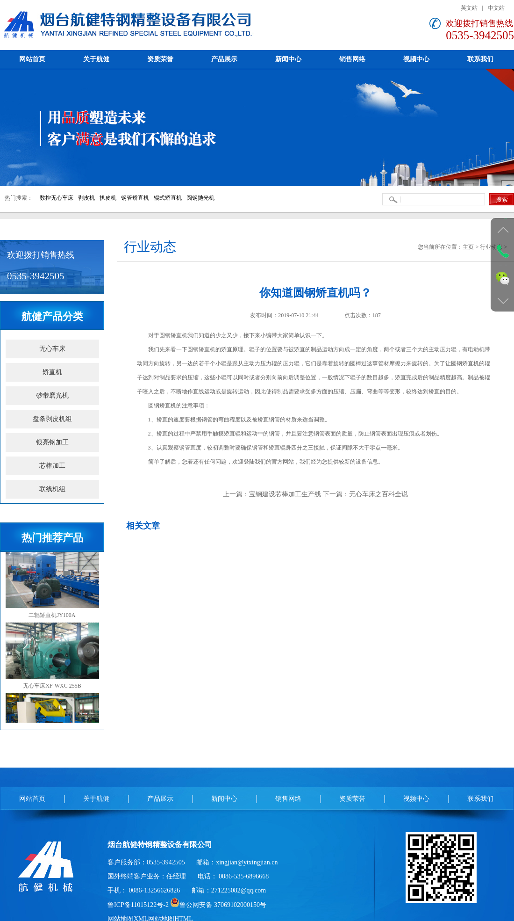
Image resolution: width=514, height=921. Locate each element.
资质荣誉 (352, 798)
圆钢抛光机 (200, 198)
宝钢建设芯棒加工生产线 (285, 494)
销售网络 (288, 798)
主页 (468, 247)
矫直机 (52, 372)
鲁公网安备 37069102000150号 (218, 904)
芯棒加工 (52, 465)
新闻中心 (224, 798)
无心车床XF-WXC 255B (52, 656)
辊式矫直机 (168, 198)
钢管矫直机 (135, 198)
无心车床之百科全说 (378, 494)
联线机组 (52, 489)
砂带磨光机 (52, 395)
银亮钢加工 (52, 442)
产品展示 (160, 798)
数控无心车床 (56, 198)
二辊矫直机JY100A (52, 584)
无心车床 (52, 348)
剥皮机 (86, 198)
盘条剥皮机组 (52, 418)
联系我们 (480, 798)
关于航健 (96, 798)
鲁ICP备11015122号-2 (138, 904)
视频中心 (416, 798)
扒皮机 (108, 198)
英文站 (469, 8)
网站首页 (32, 798)
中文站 (496, 8)
